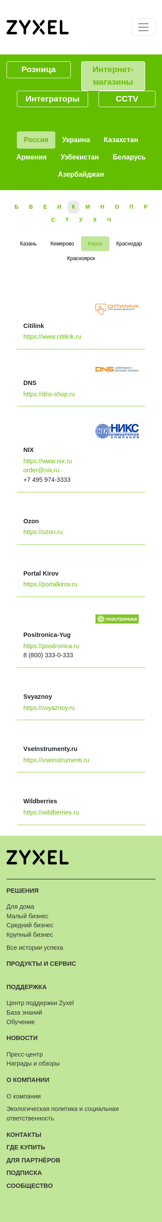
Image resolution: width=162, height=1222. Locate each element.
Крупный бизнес (29, 934)
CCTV (127, 98)
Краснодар (129, 244)
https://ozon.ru (43, 531)
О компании (27, 1079)
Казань (28, 244)
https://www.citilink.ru (52, 336)
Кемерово (62, 244)
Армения (31, 157)
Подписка (24, 1172)
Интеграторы (52, 98)
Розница (39, 69)
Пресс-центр (24, 1054)
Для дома (20, 906)
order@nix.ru (41, 470)
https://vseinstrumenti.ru (56, 760)
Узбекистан (79, 157)
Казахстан (121, 139)
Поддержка (26, 986)
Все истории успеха (34, 947)
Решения (22, 890)
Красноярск (81, 258)
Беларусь (129, 157)
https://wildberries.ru (51, 812)
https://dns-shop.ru (49, 394)
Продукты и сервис (41, 963)
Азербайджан (81, 174)
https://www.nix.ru (47, 461)
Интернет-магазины (112, 75)
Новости (22, 1037)
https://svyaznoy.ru (49, 707)
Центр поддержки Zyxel (40, 1002)
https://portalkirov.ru (50, 584)
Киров (95, 244)
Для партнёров (33, 1160)
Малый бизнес (27, 916)
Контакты (23, 1134)
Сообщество (29, 1185)
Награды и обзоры (33, 1063)
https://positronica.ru (51, 646)
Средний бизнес (30, 925)
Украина (76, 139)
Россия (36, 139)
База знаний (24, 1012)
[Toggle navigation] (143, 27)
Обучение (20, 1021)
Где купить (25, 1147)
